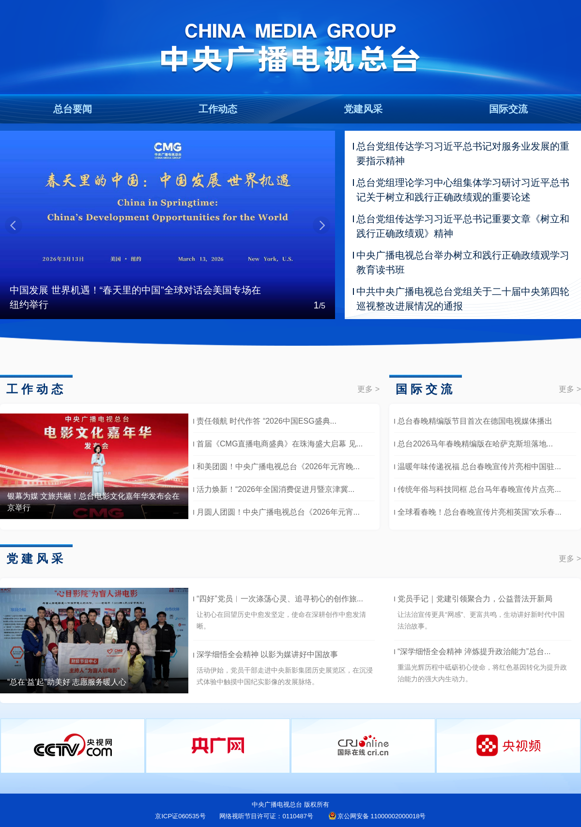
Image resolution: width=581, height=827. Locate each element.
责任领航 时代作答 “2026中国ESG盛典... (266, 421)
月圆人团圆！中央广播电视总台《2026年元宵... (278, 512)
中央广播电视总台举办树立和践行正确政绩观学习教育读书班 (462, 262)
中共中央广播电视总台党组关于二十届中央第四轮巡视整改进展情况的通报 (462, 298)
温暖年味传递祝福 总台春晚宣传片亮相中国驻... (479, 466)
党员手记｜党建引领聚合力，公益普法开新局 (475, 599)
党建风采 (363, 109)
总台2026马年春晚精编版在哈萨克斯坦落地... (475, 444)
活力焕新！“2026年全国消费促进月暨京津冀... (275, 489)
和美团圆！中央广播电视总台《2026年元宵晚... (278, 466)
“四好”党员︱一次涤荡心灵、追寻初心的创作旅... (280, 599)
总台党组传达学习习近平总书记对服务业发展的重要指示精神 (462, 153)
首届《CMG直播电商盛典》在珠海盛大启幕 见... (280, 444)
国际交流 (508, 109)
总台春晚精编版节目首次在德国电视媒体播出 (475, 421)
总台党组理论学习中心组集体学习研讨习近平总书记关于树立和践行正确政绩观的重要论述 (462, 189)
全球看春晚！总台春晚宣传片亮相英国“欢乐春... (480, 512)
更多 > (368, 389)
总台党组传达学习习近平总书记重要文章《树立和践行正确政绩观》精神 (462, 226)
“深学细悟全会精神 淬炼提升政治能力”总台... (474, 651)
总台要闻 (72, 109)
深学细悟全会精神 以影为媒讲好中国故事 (267, 654)
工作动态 (218, 109)
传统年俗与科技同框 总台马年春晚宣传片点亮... (479, 489)
